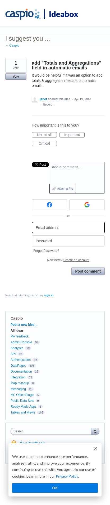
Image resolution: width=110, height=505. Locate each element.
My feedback (20, 336)
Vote (16, 76)
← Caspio (12, 45)
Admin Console (21, 342)
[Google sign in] (87, 204)
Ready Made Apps (23, 406)
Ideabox (63, 14)
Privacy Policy (67, 476)
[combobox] (52, 431)
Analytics (17, 348)
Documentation (21, 371)
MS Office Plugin (22, 395)
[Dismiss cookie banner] (96, 449)
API (13, 354)
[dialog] (55, 469)
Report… (48, 104)
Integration (18, 377)
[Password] (68, 241)
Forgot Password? (46, 251)
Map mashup (20, 383)
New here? (68, 260)
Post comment (88, 271)
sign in (48, 295)
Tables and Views (23, 412)
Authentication (21, 360)
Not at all (47, 135)
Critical (48, 143)
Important (74, 135)
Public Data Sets (22, 401)
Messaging (18, 389)
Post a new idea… (24, 325)
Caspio (17, 318)
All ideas (17, 330)
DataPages (18, 366)
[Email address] (68, 227)
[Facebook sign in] (49, 204)
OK (55, 488)
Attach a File (65, 188)
